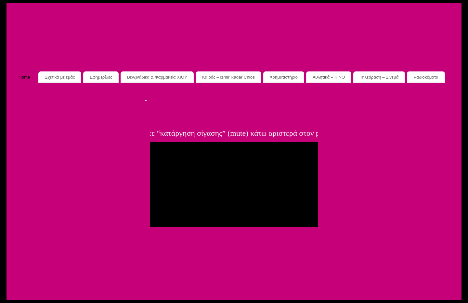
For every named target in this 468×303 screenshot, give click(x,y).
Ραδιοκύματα (425, 77)
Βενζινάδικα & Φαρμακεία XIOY (157, 77)
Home (24, 77)
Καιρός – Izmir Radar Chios (228, 77)
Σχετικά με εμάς (60, 77)
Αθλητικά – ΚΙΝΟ (329, 77)
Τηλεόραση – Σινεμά (379, 77)
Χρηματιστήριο (284, 77)
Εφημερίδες (101, 77)
